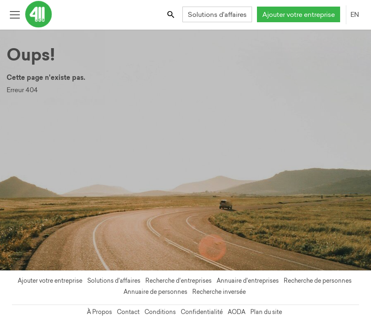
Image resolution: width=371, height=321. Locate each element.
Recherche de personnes (318, 280)
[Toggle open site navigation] (14, 14)
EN (354, 14)
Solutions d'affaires (217, 14)
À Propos (99, 312)
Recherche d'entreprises (178, 280)
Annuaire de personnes (155, 291)
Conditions (160, 312)
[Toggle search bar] (171, 14)
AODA (236, 312)
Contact (128, 312)
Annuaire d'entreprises (248, 280)
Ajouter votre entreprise (298, 14)
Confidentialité (202, 312)
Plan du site (266, 312)
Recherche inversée (219, 291)
